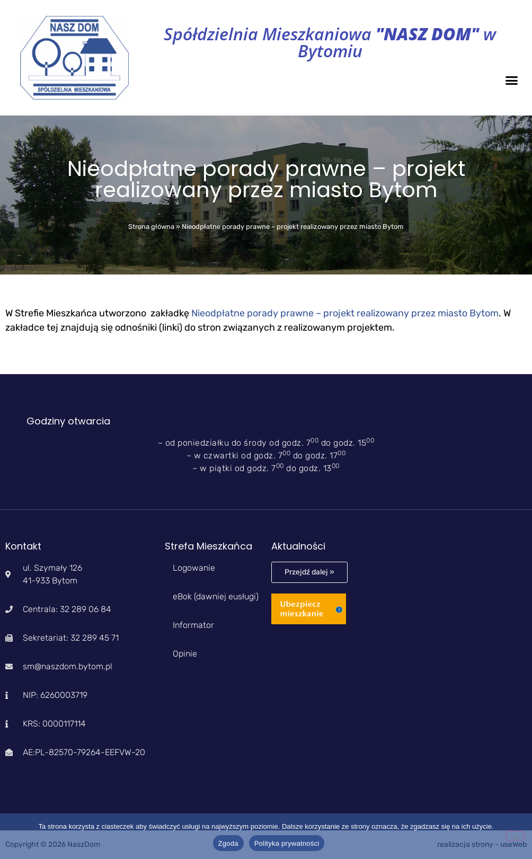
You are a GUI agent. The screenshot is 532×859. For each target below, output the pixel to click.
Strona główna (151, 227)
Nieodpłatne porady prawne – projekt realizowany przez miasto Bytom (345, 313)
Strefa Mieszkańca (208, 546)
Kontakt (23, 546)
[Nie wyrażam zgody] (515, 835)
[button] (512, 80)
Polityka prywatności (287, 843)
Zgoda (228, 843)
